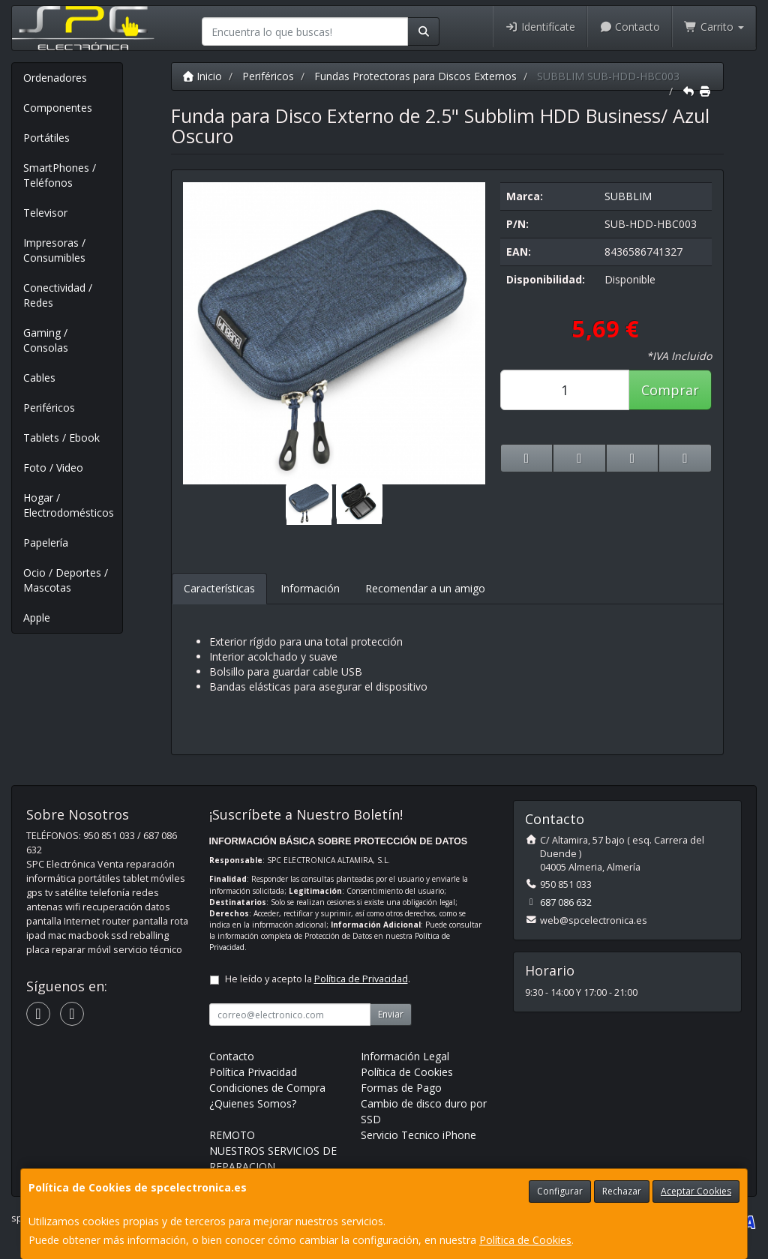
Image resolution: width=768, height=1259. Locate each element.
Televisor (45, 212)
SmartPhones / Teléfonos (59, 175)
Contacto (630, 26)
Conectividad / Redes (57, 295)
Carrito (714, 26)
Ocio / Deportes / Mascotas (65, 580)
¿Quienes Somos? (252, 1103)
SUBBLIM (628, 196)
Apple (36, 617)
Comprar (670, 390)
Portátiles (46, 137)
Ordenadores (55, 77)
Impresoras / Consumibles (54, 250)
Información (310, 588)
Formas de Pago (401, 1088)
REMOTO (232, 1135)
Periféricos (49, 407)
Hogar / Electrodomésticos (68, 505)
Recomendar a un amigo (425, 588)
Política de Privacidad (361, 979)
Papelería (45, 542)
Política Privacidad (253, 1072)
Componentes (57, 107)
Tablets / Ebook (61, 437)
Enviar (391, 1014)
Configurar (560, 1191)
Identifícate (540, 26)
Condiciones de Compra (267, 1088)
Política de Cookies (525, 1240)
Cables (39, 377)
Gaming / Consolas (45, 340)
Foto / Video (53, 467)
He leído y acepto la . (317, 979)
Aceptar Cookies (696, 1191)
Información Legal (405, 1056)
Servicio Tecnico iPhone (418, 1135)
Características (219, 588)
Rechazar (621, 1191)
